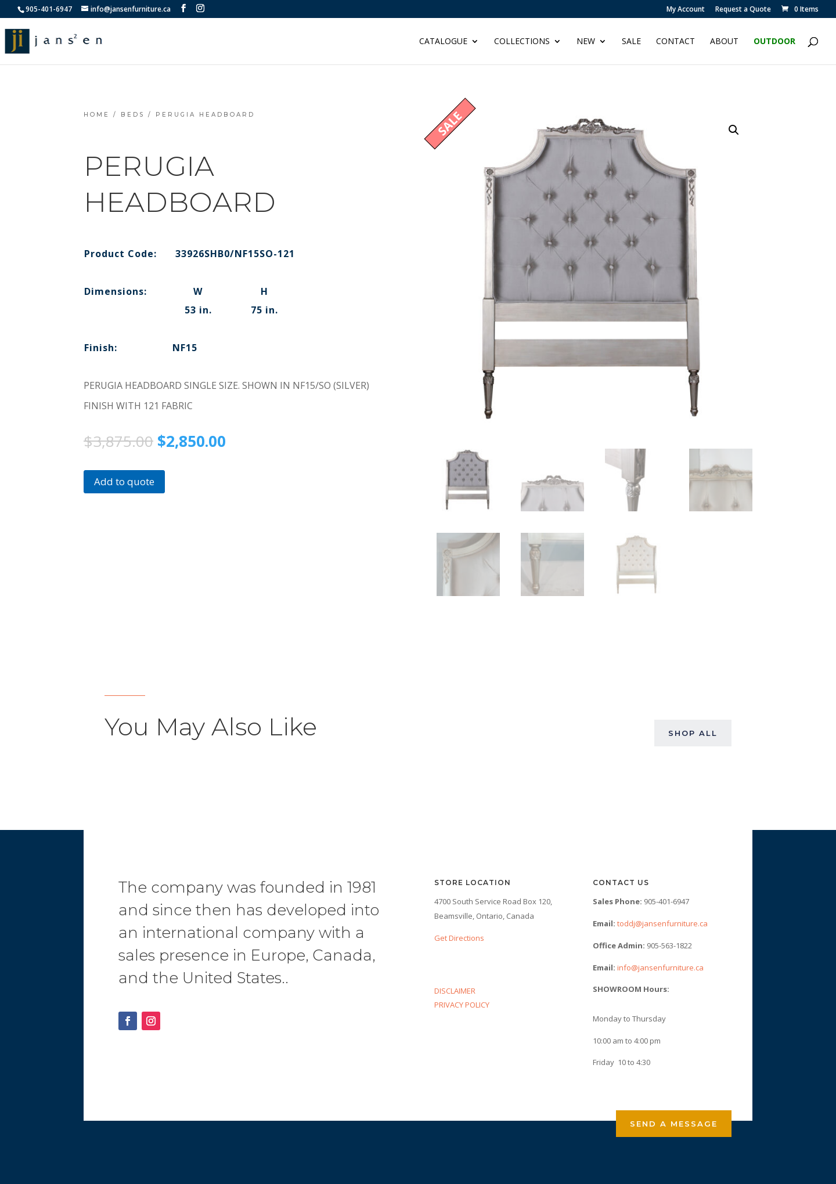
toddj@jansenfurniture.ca (662, 923)
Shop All (693, 733)
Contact (675, 41)
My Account (685, 10)
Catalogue (443, 41)
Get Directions (459, 938)
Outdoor (774, 41)
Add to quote (124, 481)
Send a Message (674, 1123)
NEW (585, 41)
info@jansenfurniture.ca (660, 967)
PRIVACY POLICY (461, 1004)
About (724, 41)
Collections (522, 41)
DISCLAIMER (454, 991)
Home (97, 114)
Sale (631, 41)
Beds (133, 114)
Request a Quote (743, 10)
